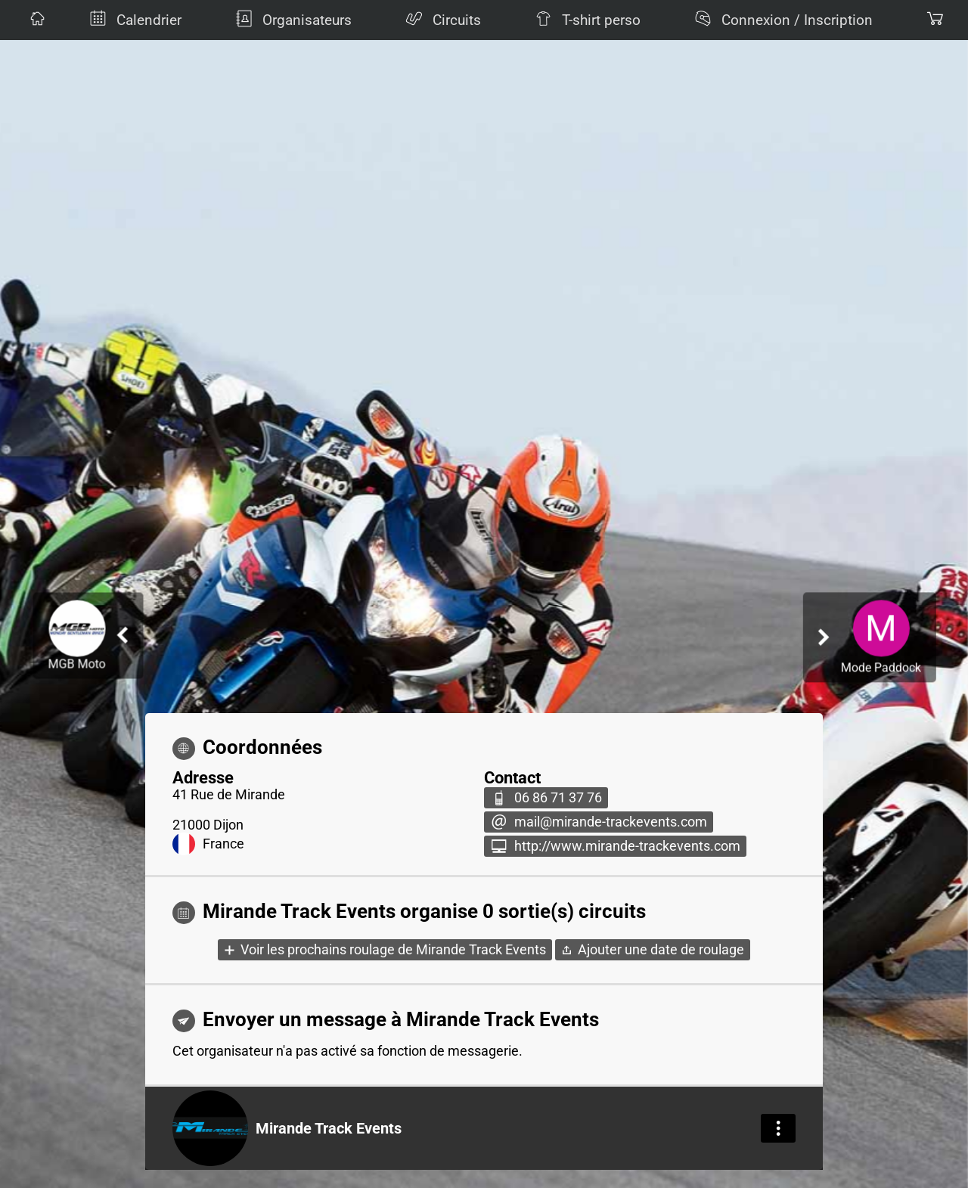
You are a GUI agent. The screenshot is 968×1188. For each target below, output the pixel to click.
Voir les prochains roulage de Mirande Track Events (393, 949)
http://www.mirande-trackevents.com (627, 846)
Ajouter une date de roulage (661, 949)
